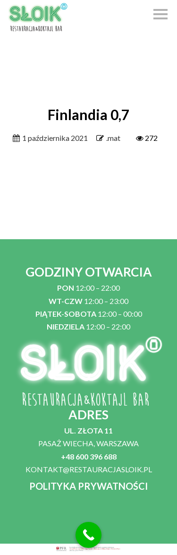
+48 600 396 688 (89, 456)
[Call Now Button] (88, 535)
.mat (113, 137)
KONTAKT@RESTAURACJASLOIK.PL (88, 469)
